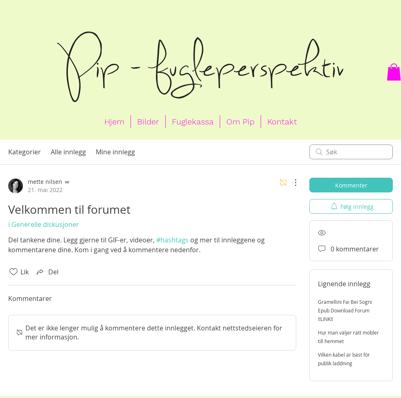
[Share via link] (47, 272)
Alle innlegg (68, 151)
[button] (394, 72)
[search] (351, 152)
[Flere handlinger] (291, 183)
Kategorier (24, 151)
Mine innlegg (115, 151)
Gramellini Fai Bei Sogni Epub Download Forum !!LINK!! (345, 310)
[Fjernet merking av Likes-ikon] (13, 272)
